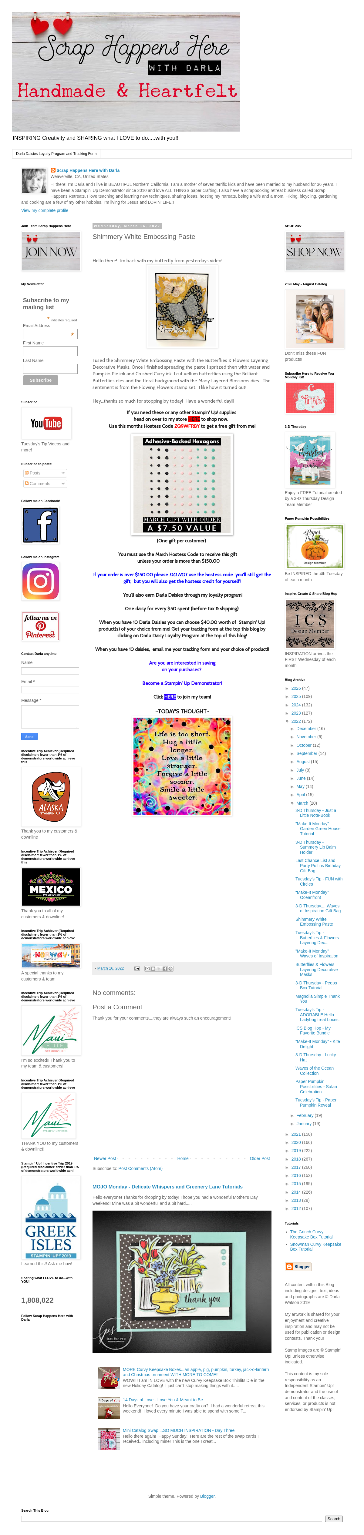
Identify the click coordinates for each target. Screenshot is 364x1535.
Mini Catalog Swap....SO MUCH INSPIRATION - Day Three (178, 1430)
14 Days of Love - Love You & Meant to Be (163, 1399)
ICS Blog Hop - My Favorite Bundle (313, 1031)
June (301, 778)
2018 (297, 1159)
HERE (194, 419)
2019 (297, 1150)
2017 (297, 1167)
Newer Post (105, 1158)
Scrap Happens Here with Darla (88, 170)
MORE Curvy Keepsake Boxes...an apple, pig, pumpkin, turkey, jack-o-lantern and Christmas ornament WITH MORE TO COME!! (196, 1372)
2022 (297, 721)
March (302, 803)
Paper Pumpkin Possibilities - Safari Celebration (316, 1086)
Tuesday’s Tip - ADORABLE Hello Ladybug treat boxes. (317, 1014)
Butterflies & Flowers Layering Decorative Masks (316, 969)
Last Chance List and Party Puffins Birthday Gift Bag (318, 865)
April (301, 794)
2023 (297, 713)
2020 (297, 1142)
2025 (297, 696)
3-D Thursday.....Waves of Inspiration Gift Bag (318, 908)
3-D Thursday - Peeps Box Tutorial (316, 985)
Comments (37, 483)
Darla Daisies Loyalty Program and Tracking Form (56, 154)
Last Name (33, 360)
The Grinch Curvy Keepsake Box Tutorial (311, 1234)
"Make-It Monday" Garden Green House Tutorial (318, 828)
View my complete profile (44, 210)
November (306, 736)
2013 (297, 1200)
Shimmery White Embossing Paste (314, 922)
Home (182, 1158)
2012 (297, 1208)
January (304, 1123)
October (304, 745)
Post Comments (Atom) (141, 1168)
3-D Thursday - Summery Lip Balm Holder (315, 847)
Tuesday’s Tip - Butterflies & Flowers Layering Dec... (317, 937)
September (307, 753)
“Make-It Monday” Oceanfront (312, 895)
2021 (297, 1134)
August (303, 761)
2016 (297, 1175)
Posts (32, 473)
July (300, 770)
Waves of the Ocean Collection (314, 1071)
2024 (297, 704)
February (305, 1115)
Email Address (48, 325)
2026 (297, 688)
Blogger (207, 1496)
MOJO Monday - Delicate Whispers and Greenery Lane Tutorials (168, 1186)
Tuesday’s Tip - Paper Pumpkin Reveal (315, 1103)
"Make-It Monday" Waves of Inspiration (316, 954)
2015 (297, 1183)
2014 (297, 1192)
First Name (33, 342)
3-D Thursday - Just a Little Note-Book (315, 813)
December (306, 728)
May (300, 786)
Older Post (260, 1158)
